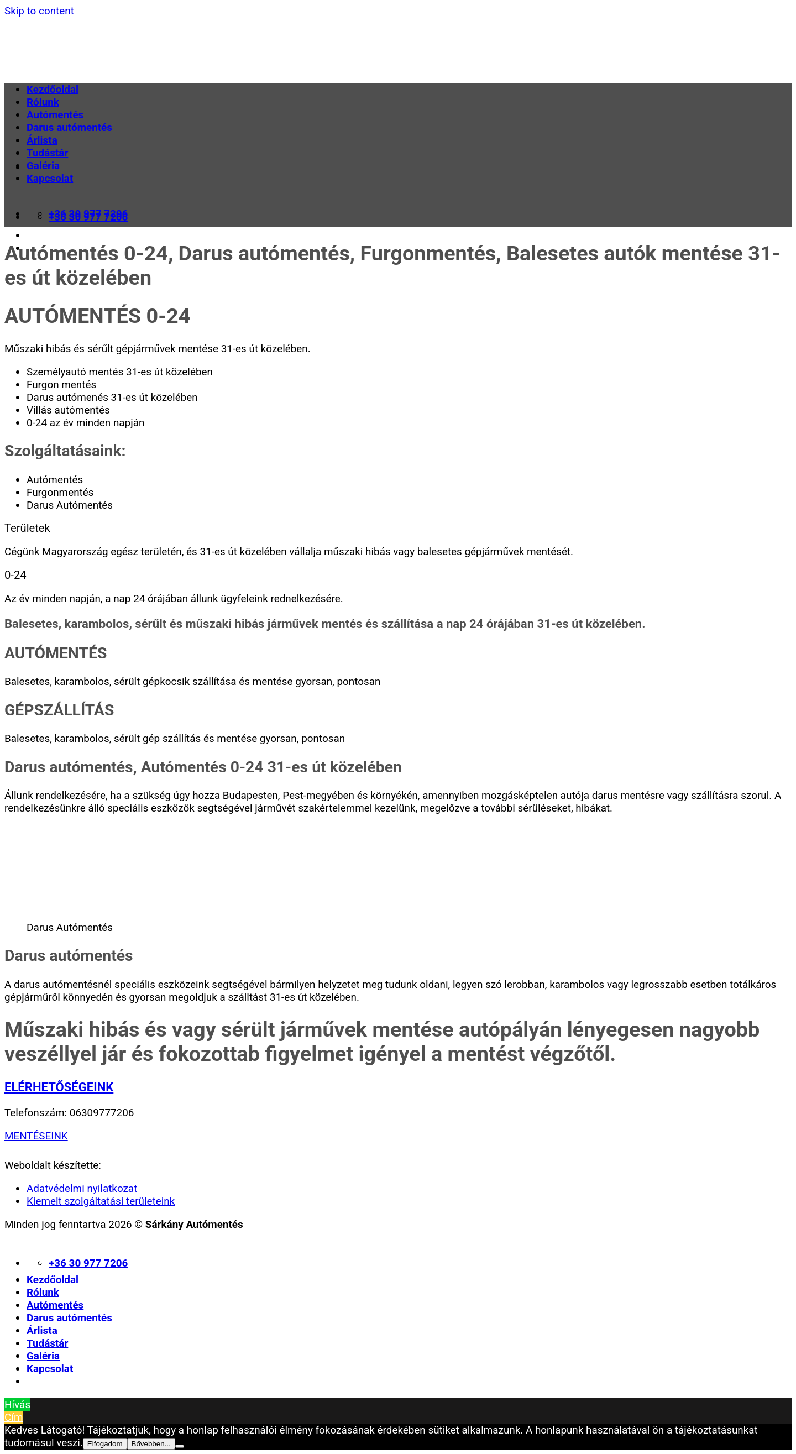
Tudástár (47, 153)
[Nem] (179, 1446)
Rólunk (43, 102)
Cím (13, 1417)
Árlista (42, 140)
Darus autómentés (69, 127)
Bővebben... (151, 1444)
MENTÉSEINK (36, 1135)
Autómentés (55, 114)
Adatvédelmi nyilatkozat (82, 1188)
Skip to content (39, 10)
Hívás (17, 1404)
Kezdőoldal (52, 89)
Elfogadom (105, 1444)
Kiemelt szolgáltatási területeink (101, 1201)
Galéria (43, 165)
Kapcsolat (50, 178)
